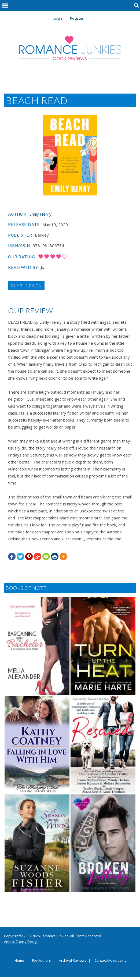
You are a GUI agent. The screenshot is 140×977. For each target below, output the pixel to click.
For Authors (41, 960)
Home (19, 960)
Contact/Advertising (110, 960)
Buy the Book (26, 285)
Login (57, 18)
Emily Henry (40, 214)
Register (76, 18)
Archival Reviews (72, 960)
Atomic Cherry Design (21, 941)
